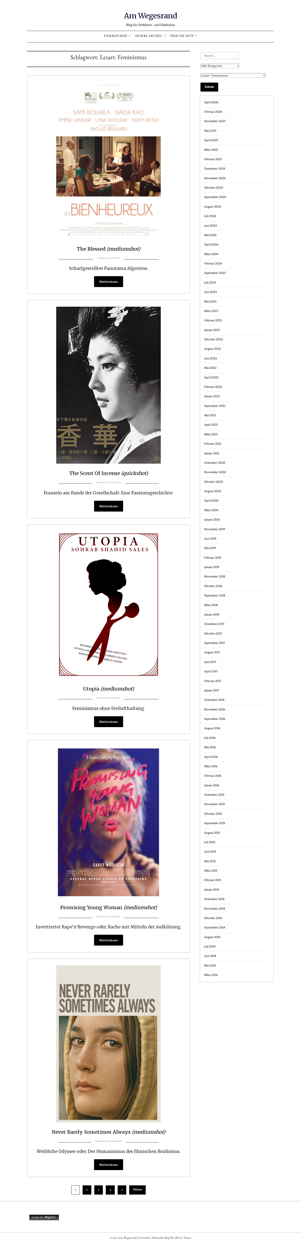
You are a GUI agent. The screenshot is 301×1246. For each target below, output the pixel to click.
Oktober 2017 (213, 633)
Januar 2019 (211, 567)
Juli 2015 (209, 842)
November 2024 (215, 178)
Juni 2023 (210, 292)
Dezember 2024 (214, 168)
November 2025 (215, 121)
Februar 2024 (213, 263)
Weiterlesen (108, 282)
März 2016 (211, 766)
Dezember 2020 (214, 463)
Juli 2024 (210, 216)
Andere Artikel (148, 36)
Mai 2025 (210, 131)
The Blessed (108, 248)
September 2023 (215, 273)
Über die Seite (182, 36)
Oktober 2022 (213, 339)
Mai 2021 (210, 415)
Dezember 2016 (214, 700)
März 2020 (211, 510)
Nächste (137, 1192)
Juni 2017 (210, 662)
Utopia (108, 689)
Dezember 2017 (214, 624)
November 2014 (214, 908)
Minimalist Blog (161, 1240)
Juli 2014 (210, 946)
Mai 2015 (210, 861)
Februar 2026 (213, 112)
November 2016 (214, 709)
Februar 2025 (213, 159)
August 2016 (212, 728)
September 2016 (214, 719)
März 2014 (211, 975)
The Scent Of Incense (108, 473)
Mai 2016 (210, 747)
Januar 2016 (211, 785)
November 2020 (215, 472)
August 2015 (212, 833)
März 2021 (211, 434)
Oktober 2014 (213, 918)
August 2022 (212, 349)
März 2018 (211, 605)
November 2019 (214, 529)
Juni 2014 (210, 956)
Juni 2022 (210, 358)
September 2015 (214, 823)
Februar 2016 (212, 775)
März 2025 (211, 150)
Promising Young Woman (109, 908)
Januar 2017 (211, 690)
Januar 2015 (211, 889)
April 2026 (211, 102)
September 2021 (214, 406)
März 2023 (211, 311)
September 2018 (214, 595)
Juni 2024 (210, 225)
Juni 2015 (210, 851)
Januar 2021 (211, 453)
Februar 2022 (213, 387)
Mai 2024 (210, 235)
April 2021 (211, 424)
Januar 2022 (212, 396)
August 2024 (212, 206)
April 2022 (211, 377)
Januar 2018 (211, 614)
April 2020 (211, 500)
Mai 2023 (210, 301)
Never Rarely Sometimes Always (108, 1133)
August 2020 (212, 491)
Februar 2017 (212, 681)
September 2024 (215, 197)
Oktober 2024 (213, 187)
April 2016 (211, 757)
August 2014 (212, 937)
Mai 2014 (210, 965)
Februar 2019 (212, 557)
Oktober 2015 (213, 814)
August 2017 (212, 652)
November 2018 (214, 576)
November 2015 (214, 804)
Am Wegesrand (150, 15)
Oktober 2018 (213, 586)
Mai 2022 (210, 368)
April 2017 (211, 671)
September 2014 (214, 927)
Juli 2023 (210, 282)
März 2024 (211, 254)
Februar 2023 (213, 320)
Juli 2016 (210, 738)
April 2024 (211, 244)
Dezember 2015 (214, 795)
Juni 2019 (210, 538)
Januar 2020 (212, 519)
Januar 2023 (212, 330)
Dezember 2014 (214, 899)
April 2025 (211, 140)
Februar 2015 (212, 880)
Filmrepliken (115, 36)
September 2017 (214, 643)
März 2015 (210, 870)
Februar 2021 (212, 444)
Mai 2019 (210, 548)
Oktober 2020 (213, 482)
